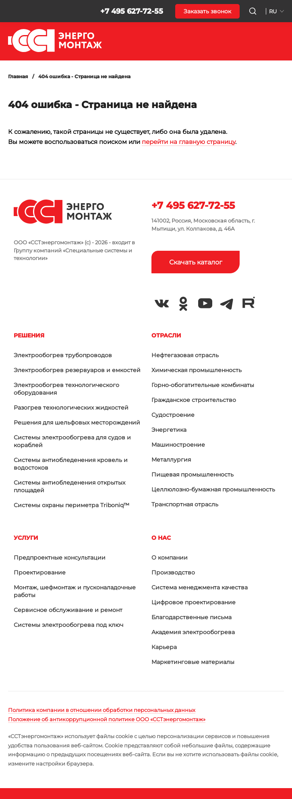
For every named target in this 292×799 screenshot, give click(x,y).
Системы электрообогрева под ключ (68, 624)
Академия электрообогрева (193, 632)
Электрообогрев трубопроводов (63, 355)
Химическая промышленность (196, 370)
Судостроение (173, 414)
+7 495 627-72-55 (131, 11)
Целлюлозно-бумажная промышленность (213, 489)
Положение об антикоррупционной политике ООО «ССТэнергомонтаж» (106, 719)
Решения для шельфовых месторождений (77, 422)
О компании (169, 557)
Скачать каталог (195, 262)
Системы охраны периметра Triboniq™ (71, 505)
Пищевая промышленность (192, 474)
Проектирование (40, 572)
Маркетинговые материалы (192, 662)
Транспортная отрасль (184, 504)
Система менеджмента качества (199, 587)
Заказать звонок (207, 11)
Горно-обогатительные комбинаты (202, 385)
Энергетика (168, 429)
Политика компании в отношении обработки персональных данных (101, 710)
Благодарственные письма (191, 617)
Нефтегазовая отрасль (185, 355)
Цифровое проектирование (193, 602)
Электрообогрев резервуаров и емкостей (77, 370)
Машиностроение (178, 444)
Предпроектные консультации (60, 557)
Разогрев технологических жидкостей (71, 407)
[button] (13, 11)
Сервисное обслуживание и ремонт (68, 610)
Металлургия (171, 459)
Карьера (164, 647)
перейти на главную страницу (188, 142)
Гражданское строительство (193, 400)
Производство (173, 572)
